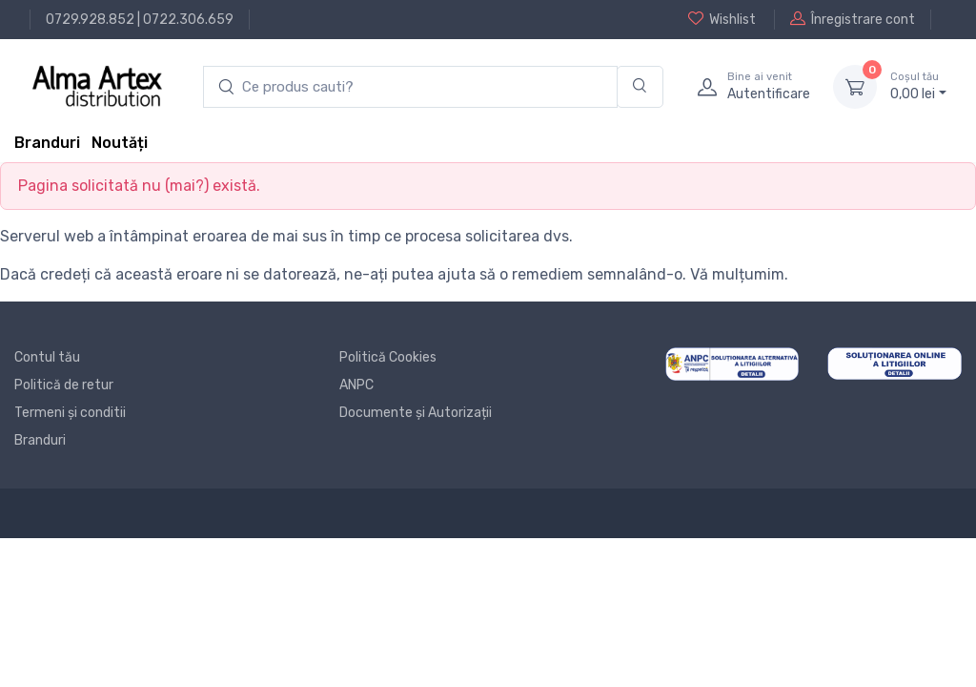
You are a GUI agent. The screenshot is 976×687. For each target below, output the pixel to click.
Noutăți (120, 143)
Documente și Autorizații (415, 413)
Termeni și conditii (70, 413)
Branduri (47, 143)
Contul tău (47, 357)
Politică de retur (63, 385)
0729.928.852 (90, 19)
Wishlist (722, 19)
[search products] (410, 87)
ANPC (356, 385)
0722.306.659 (188, 19)
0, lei (918, 86)
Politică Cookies (388, 357)
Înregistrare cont (852, 19)
